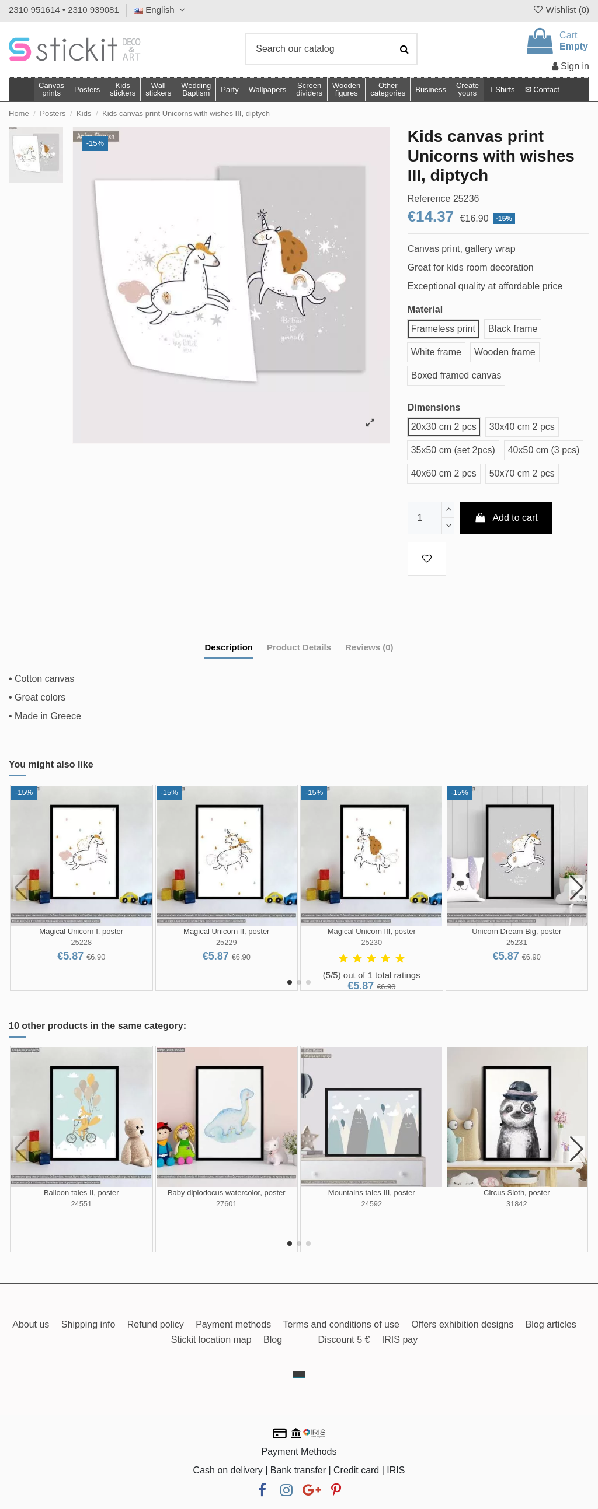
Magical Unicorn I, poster (81, 931)
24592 (371, 1203)
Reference (429, 199)
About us (30, 1324)
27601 (226, 1203)
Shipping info (88, 1324)
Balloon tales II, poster (81, 1192)
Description (228, 647)
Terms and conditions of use (341, 1324)
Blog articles (551, 1324)
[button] (387, 89)
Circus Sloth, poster (517, 1192)
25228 (81, 942)
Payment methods (233, 1324)
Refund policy (155, 1324)
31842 (516, 1203)
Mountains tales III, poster (371, 1192)
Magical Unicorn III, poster (372, 931)
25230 (371, 942)
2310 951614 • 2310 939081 (64, 10)
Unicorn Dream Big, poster (516, 931)
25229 (226, 942)
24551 (81, 1203)
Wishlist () (560, 10)
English (161, 10)
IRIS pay (400, 1340)
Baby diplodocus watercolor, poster (227, 1192)
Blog (272, 1340)
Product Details (299, 647)
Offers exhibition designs (462, 1324)
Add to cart (506, 518)
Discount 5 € (344, 1340)
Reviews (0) (369, 647)
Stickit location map (211, 1340)
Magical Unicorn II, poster (226, 931)
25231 (516, 942)
